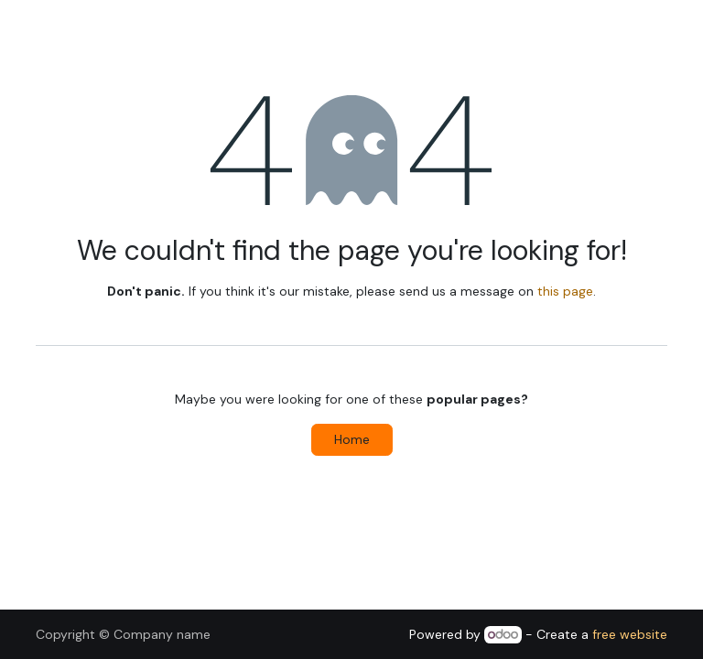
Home (352, 439)
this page (565, 291)
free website (629, 634)
